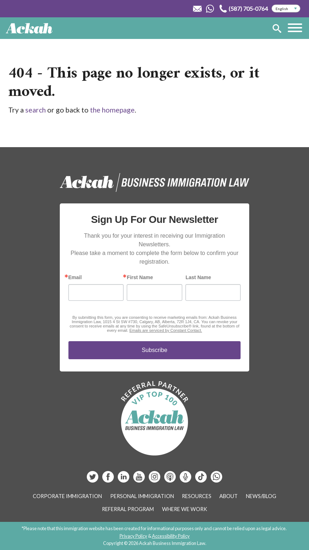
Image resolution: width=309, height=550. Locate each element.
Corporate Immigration (67, 496)
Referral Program (128, 509)
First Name (140, 277)
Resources (196, 496)
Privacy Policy (133, 536)
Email (75, 277)
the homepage (112, 110)
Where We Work (184, 509)
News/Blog (261, 496)
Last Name (198, 277)
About (228, 496)
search (35, 110)
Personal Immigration (142, 496)
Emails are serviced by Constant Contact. (165, 330)
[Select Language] (286, 9)
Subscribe (154, 350)
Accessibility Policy (171, 536)
